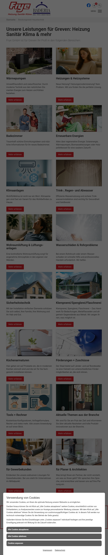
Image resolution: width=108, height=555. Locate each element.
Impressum (47, 550)
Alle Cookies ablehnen (17, 536)
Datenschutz (60, 550)
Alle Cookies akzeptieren (18, 529)
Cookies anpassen (15, 543)
